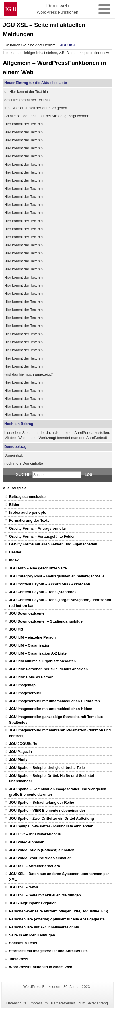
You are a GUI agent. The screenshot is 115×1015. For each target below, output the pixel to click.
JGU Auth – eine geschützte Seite (38, 568)
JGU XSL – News (23, 887)
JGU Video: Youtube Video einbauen (40, 858)
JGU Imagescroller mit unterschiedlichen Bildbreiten (54, 701)
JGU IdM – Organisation (29, 645)
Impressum (39, 1003)
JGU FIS (16, 629)
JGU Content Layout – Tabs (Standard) (42, 592)
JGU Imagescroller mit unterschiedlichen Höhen (50, 709)
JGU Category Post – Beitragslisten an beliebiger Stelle (57, 576)
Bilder (14, 504)
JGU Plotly (18, 759)
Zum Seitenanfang (93, 1003)
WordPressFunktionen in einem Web (40, 967)
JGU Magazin (20, 751)
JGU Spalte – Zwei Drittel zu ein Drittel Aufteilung (51, 818)
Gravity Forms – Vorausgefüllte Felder (42, 536)
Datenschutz (16, 1003)
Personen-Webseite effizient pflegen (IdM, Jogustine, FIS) (58, 911)
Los (88, 474)
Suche (23, 474)
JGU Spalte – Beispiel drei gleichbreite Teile (47, 767)
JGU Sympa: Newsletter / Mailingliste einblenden (51, 826)
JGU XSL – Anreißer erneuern (34, 866)
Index (14, 560)
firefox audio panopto (27, 512)
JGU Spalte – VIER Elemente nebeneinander (47, 810)
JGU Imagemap (22, 685)
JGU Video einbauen (26, 842)
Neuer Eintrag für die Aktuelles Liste (35, 83)
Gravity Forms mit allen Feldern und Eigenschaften (53, 544)
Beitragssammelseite (27, 496)
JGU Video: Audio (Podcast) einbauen (42, 850)
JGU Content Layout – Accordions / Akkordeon (49, 584)
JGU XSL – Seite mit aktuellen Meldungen (45, 895)
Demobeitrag (15, 446)
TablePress (18, 959)
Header (15, 552)
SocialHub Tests (23, 943)
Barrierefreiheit (63, 1003)
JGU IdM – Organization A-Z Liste (38, 653)
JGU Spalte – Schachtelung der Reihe (41, 802)
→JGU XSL (66, 45)
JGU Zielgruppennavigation (33, 903)
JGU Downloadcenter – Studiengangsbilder (46, 621)
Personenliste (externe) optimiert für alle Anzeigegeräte (57, 919)
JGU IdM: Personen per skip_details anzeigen (48, 669)
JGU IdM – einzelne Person (32, 637)
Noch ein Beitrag (18, 424)
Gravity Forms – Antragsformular (37, 528)
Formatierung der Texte (29, 520)
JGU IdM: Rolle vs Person (31, 677)
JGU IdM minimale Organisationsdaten (42, 661)
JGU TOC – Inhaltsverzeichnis (35, 834)
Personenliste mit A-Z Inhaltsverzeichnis (44, 927)
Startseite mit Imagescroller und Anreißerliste (48, 951)
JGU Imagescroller (25, 693)
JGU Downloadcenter (27, 613)
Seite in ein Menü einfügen (32, 935)
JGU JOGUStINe (23, 743)
